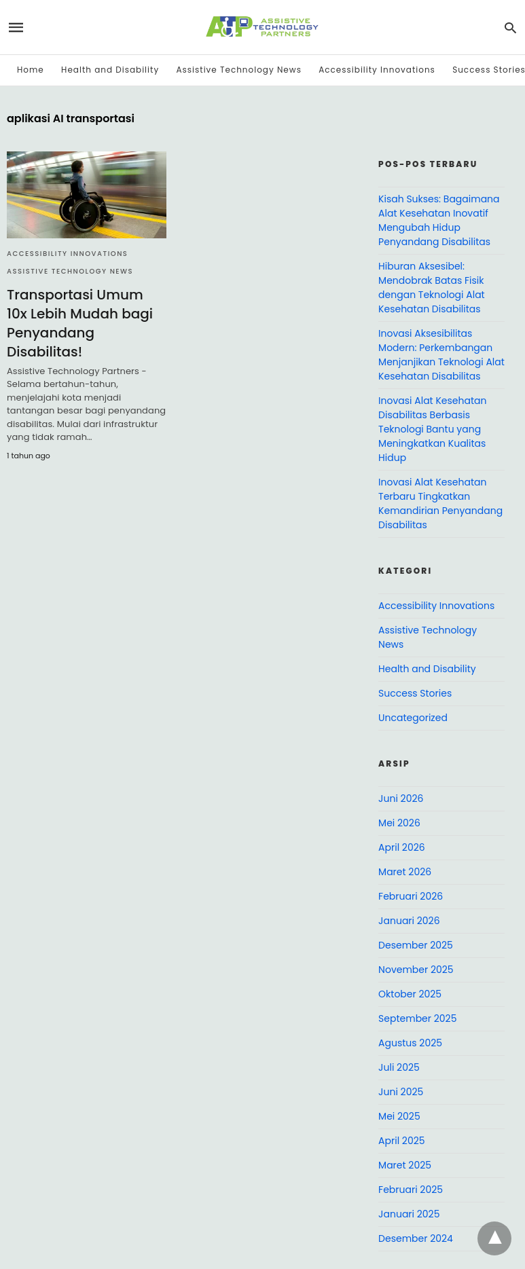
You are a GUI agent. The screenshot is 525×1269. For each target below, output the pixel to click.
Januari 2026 (408, 920)
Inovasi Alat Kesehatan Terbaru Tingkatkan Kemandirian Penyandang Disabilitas (440, 503)
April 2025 (401, 1140)
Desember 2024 (415, 1238)
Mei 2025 (399, 1116)
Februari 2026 (410, 896)
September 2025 (417, 1018)
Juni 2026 (400, 798)
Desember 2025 (415, 945)
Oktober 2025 (409, 994)
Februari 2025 (410, 1189)
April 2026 (401, 847)
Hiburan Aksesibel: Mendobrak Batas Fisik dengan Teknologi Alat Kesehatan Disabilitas (431, 287)
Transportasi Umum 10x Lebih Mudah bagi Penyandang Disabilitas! (80, 323)
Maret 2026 (404, 872)
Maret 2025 (404, 1165)
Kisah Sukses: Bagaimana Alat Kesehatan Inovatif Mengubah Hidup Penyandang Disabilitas (438, 220)
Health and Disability (110, 69)
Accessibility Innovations (377, 69)
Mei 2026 (399, 823)
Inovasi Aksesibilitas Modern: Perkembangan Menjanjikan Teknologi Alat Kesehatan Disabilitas (441, 355)
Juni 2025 (400, 1092)
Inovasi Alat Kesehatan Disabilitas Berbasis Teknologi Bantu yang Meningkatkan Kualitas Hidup (432, 429)
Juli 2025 (399, 1067)
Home (30, 69)
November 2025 (416, 969)
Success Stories (415, 693)
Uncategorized (413, 717)
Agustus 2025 (410, 1043)
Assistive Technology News (238, 69)
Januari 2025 (408, 1214)
